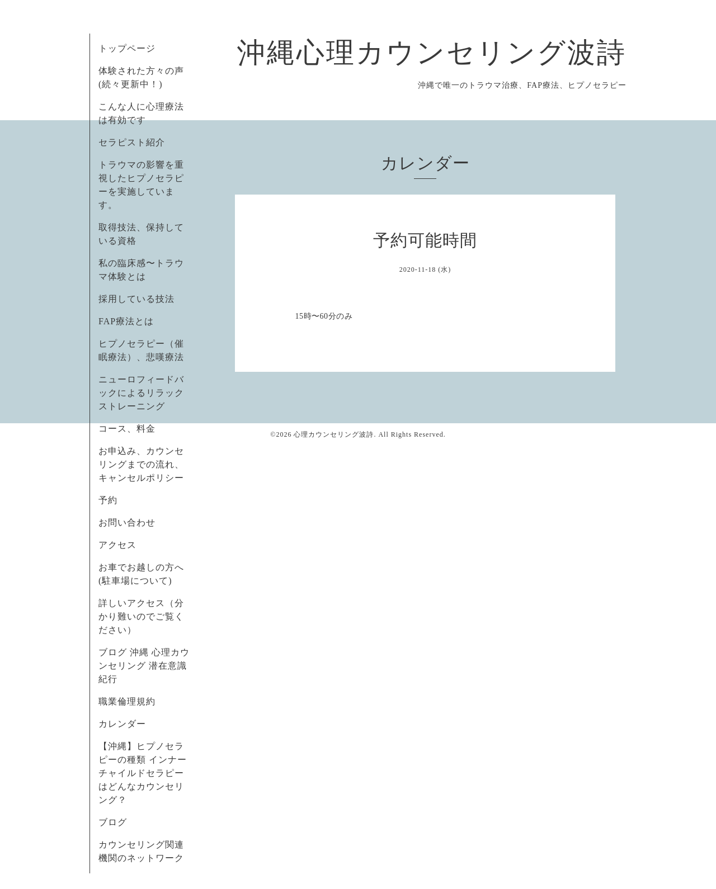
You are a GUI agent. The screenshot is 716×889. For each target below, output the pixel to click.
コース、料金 (127, 428)
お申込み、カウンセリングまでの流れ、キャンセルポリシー (141, 464)
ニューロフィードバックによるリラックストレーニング (141, 393)
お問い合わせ (127, 522)
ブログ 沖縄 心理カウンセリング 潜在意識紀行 (144, 665)
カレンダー (122, 724)
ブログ (112, 822)
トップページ (127, 48)
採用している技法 (136, 299)
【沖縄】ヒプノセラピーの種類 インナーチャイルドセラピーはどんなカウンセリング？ (142, 773)
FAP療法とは (126, 321)
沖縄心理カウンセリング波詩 (431, 52)
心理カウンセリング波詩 (334, 434)
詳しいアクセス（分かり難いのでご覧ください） (141, 616)
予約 (107, 500)
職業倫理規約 (127, 701)
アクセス (117, 545)
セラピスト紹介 (131, 142)
